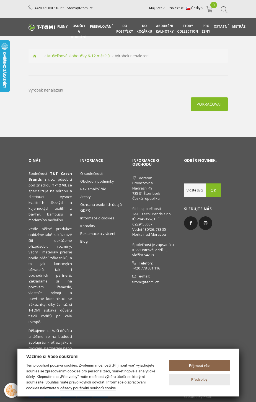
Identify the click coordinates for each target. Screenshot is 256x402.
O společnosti (91, 173)
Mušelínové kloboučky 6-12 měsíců (78, 55)
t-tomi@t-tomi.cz (79, 8)
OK (213, 190)
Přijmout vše (199, 366)
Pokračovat (209, 104)
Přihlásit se (176, 8)
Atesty (85, 196)
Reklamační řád (93, 188)
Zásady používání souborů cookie (88, 388)
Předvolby (199, 379)
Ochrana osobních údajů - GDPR (102, 207)
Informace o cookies (97, 218)
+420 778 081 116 (47, 8)
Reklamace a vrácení (97, 233)
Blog (83, 241)
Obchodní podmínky (97, 181)
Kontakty (87, 225)
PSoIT (208, 396)
